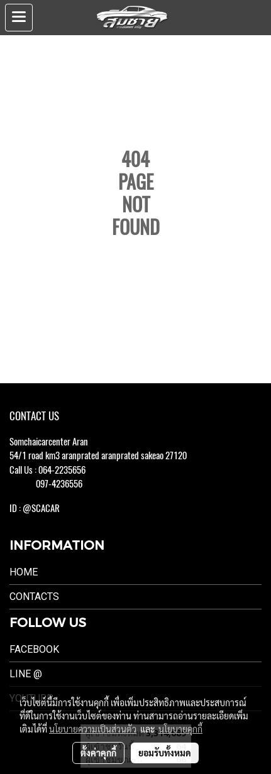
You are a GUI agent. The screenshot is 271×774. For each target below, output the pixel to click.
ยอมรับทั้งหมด (164, 752)
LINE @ (25, 674)
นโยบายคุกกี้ (180, 728)
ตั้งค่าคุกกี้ (98, 752)
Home (23, 572)
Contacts (34, 596)
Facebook (34, 649)
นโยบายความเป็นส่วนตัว (92, 728)
